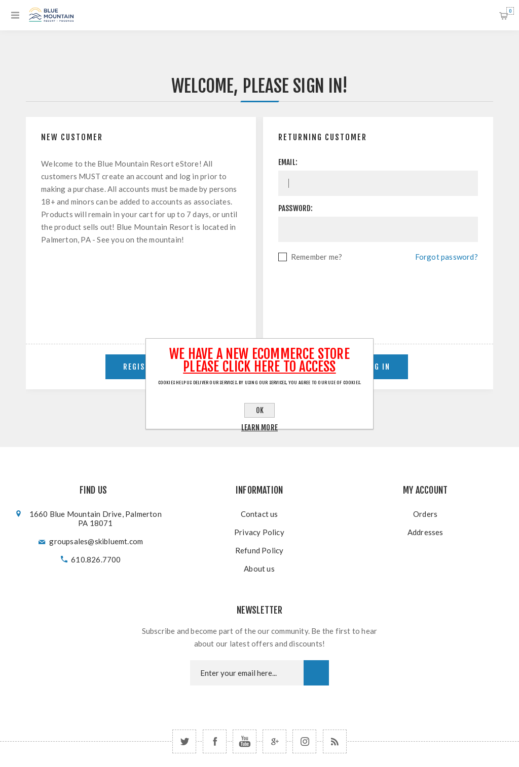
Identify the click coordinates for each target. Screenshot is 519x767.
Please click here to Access (259, 366)
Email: (288, 162)
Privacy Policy (259, 532)
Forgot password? (446, 256)
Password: (295, 208)
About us (259, 568)
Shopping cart (510, 11)
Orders (425, 513)
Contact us (259, 513)
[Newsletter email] (247, 672)
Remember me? (316, 256)
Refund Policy (259, 550)
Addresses (425, 532)
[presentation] (378, 291)
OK (260, 410)
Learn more (259, 427)
